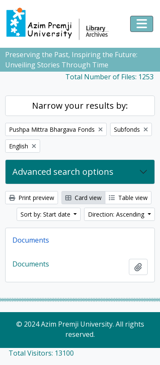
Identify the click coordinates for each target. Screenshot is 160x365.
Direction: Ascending (117, 214)
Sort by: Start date (46, 214)
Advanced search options (62, 171)
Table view (128, 198)
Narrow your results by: (80, 105)
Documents (30, 240)
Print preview (31, 198)
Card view (83, 198)
